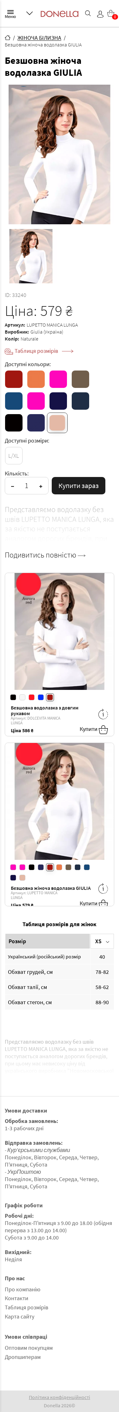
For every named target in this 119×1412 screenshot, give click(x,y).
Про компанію (22, 1289)
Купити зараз (78, 485)
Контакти (16, 1298)
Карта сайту (19, 1316)
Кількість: (17, 473)
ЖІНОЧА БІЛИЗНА (39, 37)
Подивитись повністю (45, 555)
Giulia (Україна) (46, 332)
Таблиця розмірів (44, 350)
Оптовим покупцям (29, 1347)
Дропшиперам (23, 1357)
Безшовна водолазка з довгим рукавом (44, 710)
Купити (94, 729)
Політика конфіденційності (59, 1397)
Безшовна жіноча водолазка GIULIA (51, 888)
